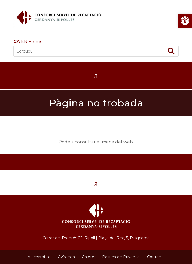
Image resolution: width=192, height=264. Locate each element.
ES (38, 41)
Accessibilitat (40, 256)
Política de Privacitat (121, 256)
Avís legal (67, 256)
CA (16, 41)
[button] (185, 21)
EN (24, 41)
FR (32, 41)
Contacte (156, 256)
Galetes (89, 256)
